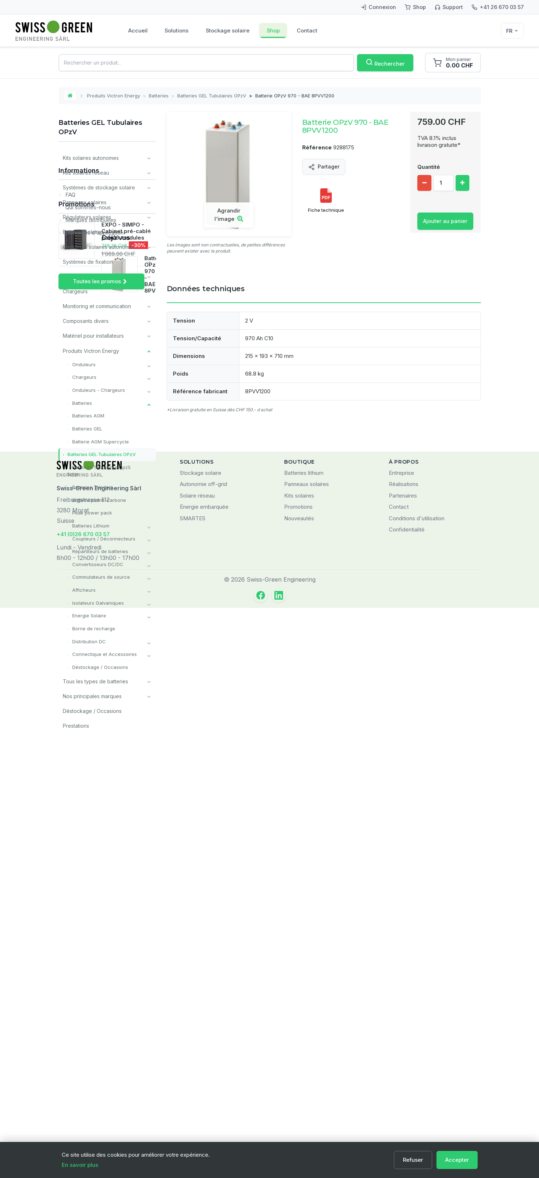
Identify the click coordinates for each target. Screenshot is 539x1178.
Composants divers (86, 321)
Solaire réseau (197, 1065)
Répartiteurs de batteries (99, 550)
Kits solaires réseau (86, 173)
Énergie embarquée (204, 1076)
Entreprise (401, 1042)
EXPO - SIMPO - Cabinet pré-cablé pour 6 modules (126, 855)
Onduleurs (83, 364)
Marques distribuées (90, 793)
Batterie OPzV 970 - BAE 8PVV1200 (128, 952)
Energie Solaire (88, 614)
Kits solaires (299, 1065)
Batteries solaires (83, 232)
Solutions (177, 30)
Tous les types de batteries (95, 679)
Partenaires (403, 1065)
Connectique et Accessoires (104, 652)
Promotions (76, 828)
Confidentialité (407, 1099)
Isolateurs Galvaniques (97, 601)
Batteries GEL (86, 427)
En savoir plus (80, 1164)
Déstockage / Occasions (99, 665)
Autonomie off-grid (203, 1054)
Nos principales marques (92, 694)
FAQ (69, 768)
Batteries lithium (303, 1042)
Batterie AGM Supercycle (100, 440)
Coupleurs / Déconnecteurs (103, 537)
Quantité (428, 166)
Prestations (76, 724)
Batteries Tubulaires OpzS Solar (99, 469)
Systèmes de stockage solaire (99, 187)
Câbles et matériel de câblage (99, 276)
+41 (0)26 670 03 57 (83, 1103)
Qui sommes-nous (87, 780)
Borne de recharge (93, 627)
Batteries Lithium (90, 524)
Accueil (138, 30)
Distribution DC (88, 640)
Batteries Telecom (92, 486)
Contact (309, 30)
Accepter (457, 1159)
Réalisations (403, 1054)
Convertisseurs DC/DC (97, 563)
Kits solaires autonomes (91, 158)
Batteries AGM (87, 415)
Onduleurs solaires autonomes (99, 247)
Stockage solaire (229, 30)
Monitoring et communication (97, 306)
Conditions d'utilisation (416, 1088)
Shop (274, 30)
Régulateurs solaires (87, 217)
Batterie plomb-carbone (98, 499)
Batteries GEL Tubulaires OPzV (212, 95)
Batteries (159, 95)
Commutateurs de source (100, 575)
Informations (78, 746)
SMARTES (192, 1088)
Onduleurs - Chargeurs (98, 389)
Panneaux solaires (85, 202)
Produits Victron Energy (113, 95)
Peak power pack (91, 511)
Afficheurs (83, 588)
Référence (317, 147)
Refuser (413, 1159)
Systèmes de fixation (88, 261)
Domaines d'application (93, 805)
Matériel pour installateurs (93, 335)
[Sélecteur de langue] (512, 31)
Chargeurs (75, 291)
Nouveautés (299, 1088)
